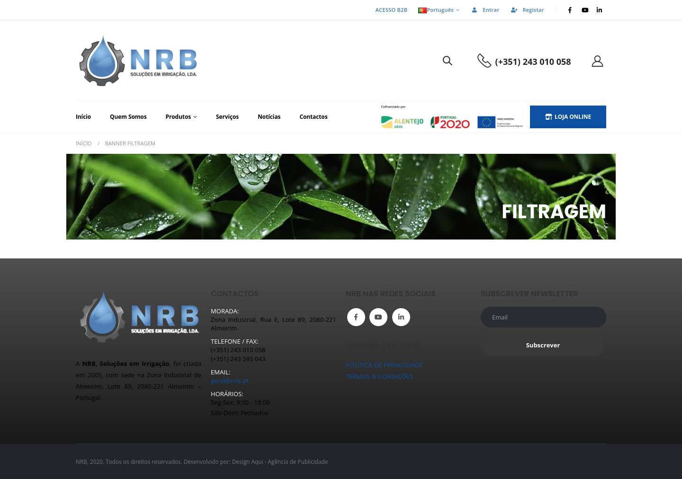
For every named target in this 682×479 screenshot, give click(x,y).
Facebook (356, 317)
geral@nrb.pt (230, 380)
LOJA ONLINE (568, 117)
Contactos (313, 117)
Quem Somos (128, 117)
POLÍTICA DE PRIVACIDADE (384, 365)
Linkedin (401, 317)
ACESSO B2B (391, 9)
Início (83, 117)
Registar (527, 9)
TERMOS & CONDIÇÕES (379, 376)
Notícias (269, 117)
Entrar (484, 9)
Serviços (227, 117)
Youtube (378, 317)
